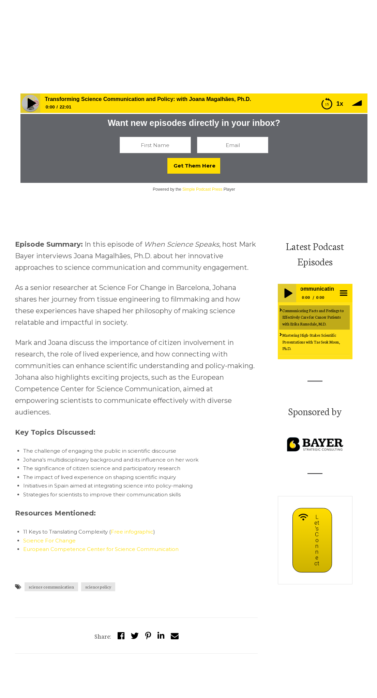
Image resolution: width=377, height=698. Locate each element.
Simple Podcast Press (202, 189)
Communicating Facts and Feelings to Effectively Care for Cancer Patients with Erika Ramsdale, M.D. (313, 317)
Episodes (80, 46)
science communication (51, 587)
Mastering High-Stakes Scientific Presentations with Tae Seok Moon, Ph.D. (311, 341)
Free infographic (132, 531)
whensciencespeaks (38, 46)
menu (343, 293)
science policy (98, 587)
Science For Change (49, 540)
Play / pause (287, 293)
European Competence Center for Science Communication (101, 549)
